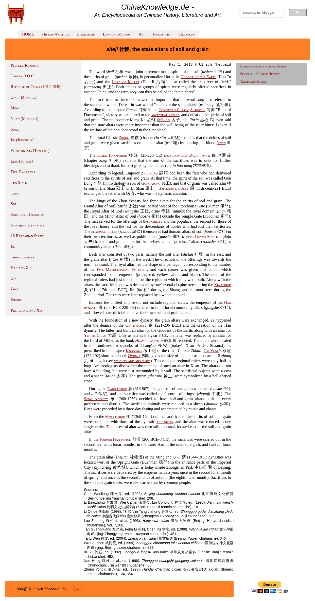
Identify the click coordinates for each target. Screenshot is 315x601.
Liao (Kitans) (22, 161)
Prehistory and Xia (26, 310)
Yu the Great (95, 335)
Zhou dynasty (176, 188)
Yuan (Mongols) (24, 118)
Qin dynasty (135, 325)
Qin (13, 278)
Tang (15, 193)
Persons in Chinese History (260, 74)
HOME (28, 34)
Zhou (15, 289)
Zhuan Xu (149, 173)
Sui (13, 204)
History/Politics (55, 34)
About (78, 589)
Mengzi (164, 120)
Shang (16, 299)
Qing (177, 457)
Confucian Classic (174, 110)
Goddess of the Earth (198, 77)
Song (15, 129)
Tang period (117, 388)
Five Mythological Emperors (122, 269)
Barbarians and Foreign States (263, 66)
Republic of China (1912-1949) (36, 86)
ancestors (164, 421)
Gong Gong (150, 183)
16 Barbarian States (27, 236)
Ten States (19, 182)
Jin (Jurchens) (22, 140)
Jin (13, 246)
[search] (262, 12)
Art (141, 34)
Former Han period (115, 439)
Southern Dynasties (27, 214)
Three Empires (22, 257)
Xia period (222, 284)
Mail (66, 589)
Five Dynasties (23, 172)
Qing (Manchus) (24, 97)
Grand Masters (208, 236)
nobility (155, 221)
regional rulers (104, 231)
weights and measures (132, 361)
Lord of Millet (125, 82)
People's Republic (25, 65)
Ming (15, 108)
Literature (86, 34)
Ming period (115, 416)
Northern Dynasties (27, 225)
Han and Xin (21, 268)
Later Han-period (112, 155)
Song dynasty (96, 399)
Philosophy (162, 34)
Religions (187, 34)
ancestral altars (165, 115)
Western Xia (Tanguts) (30, 150)
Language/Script (117, 34)
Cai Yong (211, 350)
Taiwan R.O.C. (23, 76)
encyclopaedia (175, 155)
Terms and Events (253, 81)
